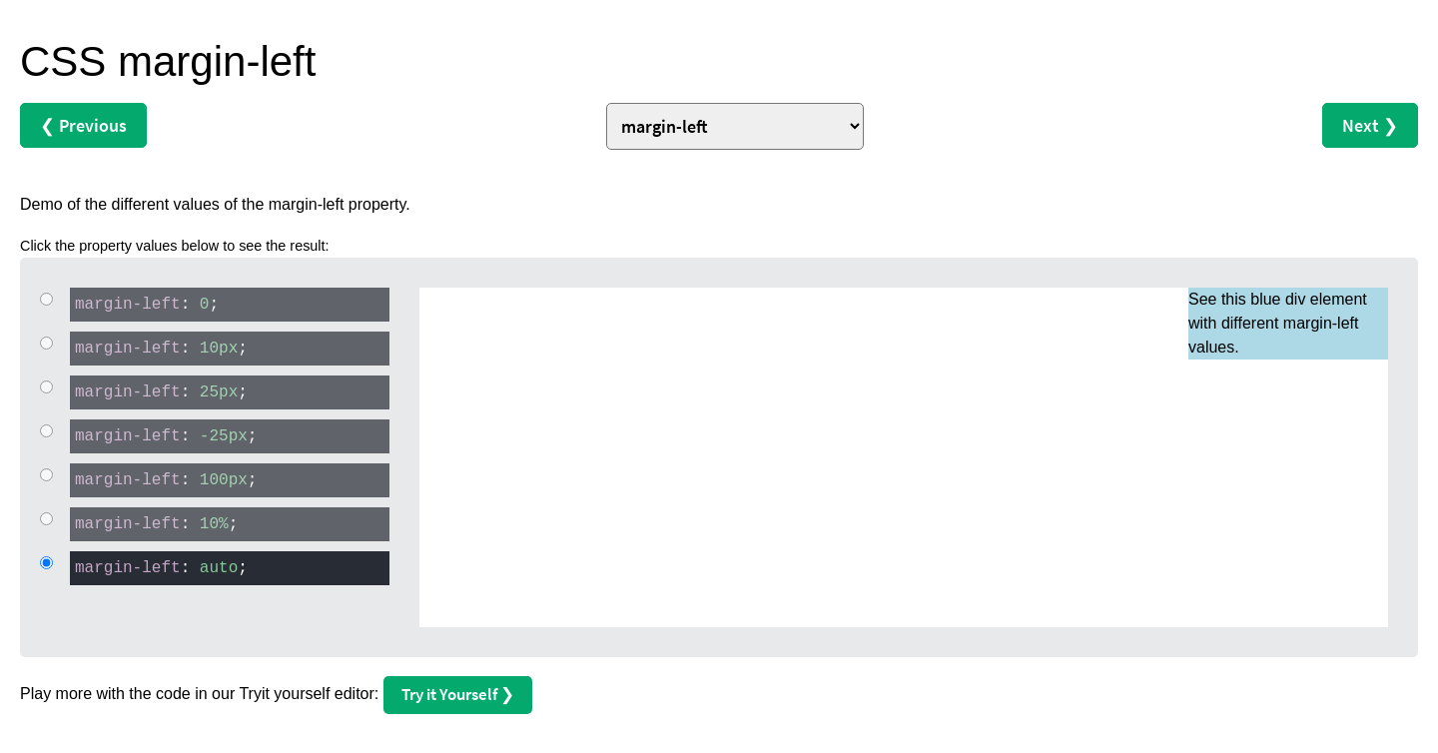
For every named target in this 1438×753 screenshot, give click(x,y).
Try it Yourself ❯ (457, 694)
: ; (144, 303)
